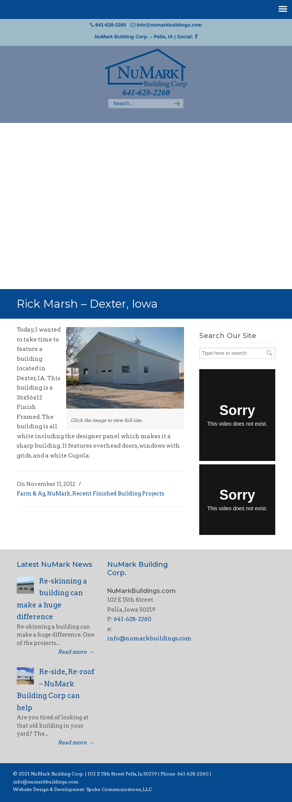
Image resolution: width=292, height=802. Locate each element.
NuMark (58, 493)
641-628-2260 (110, 25)
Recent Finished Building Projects (118, 493)
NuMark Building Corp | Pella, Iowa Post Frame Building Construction (146, 72)
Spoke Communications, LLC (118, 789)
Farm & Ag (31, 493)
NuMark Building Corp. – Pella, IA (134, 36)
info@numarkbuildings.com (169, 25)
